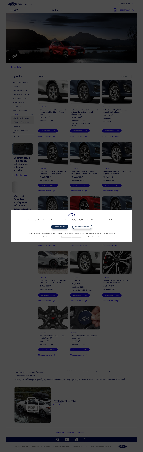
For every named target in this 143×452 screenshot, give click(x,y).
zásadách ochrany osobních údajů (71, 236)
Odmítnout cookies (82, 227)
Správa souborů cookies (65, 233)
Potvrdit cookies (59, 227)
